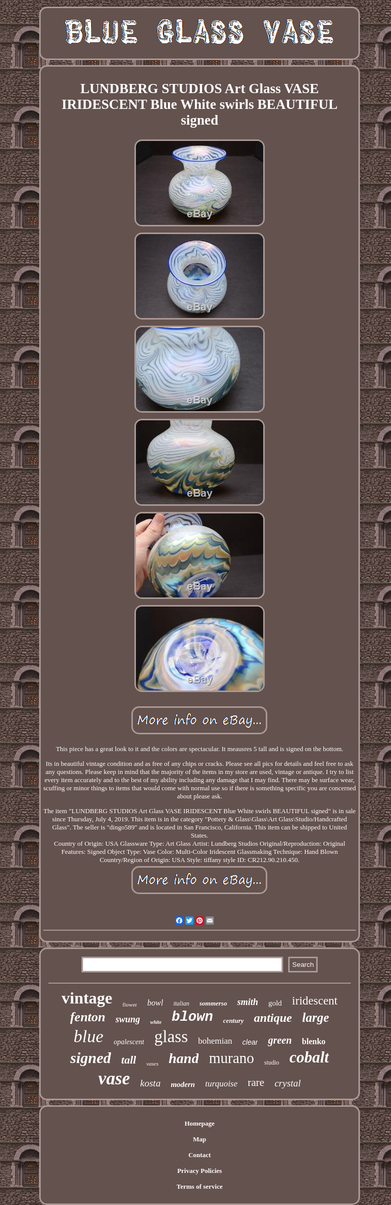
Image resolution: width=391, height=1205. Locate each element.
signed (90, 1057)
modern (183, 1084)
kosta (150, 1083)
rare (256, 1082)
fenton (87, 1017)
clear (250, 1042)
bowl (155, 1002)
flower (130, 1004)
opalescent (129, 1042)
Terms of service (200, 1186)
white (155, 1022)
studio (271, 1062)
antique (273, 1017)
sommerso (213, 1003)
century (233, 1020)
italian (181, 1003)
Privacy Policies (199, 1170)
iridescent (315, 1000)
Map (199, 1139)
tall (128, 1059)
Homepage (199, 1123)
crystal (287, 1083)
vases (152, 1063)
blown (192, 1017)
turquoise (221, 1083)
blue (89, 1036)
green (280, 1040)
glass (171, 1036)
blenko (313, 1041)
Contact (199, 1155)
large (315, 1017)
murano (231, 1058)
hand (184, 1058)
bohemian (215, 1041)
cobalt (309, 1057)
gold (275, 1003)
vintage (87, 998)
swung (128, 1019)
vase (114, 1078)
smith (247, 1002)
